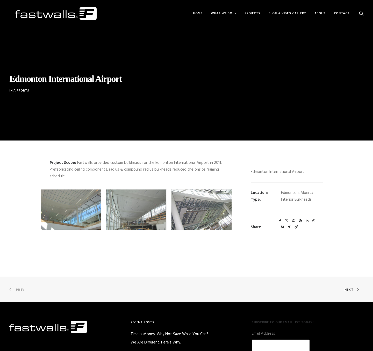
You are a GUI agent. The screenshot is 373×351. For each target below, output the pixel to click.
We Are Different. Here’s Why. (156, 329)
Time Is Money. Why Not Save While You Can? (169, 321)
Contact (342, 13)
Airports (21, 83)
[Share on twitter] (287, 207)
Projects (252, 13)
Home (197, 13)
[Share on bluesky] (282, 213)
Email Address (263, 320)
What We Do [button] (223, 13)
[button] (361, 13)
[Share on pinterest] (300, 207)
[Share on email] (296, 213)
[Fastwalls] (50, 13)
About (320, 13)
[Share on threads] (293, 207)
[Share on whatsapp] (314, 207)
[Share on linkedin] (307, 207)
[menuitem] (197, 13)
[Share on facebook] (280, 207)
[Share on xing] (289, 213)
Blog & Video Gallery (287, 13)
